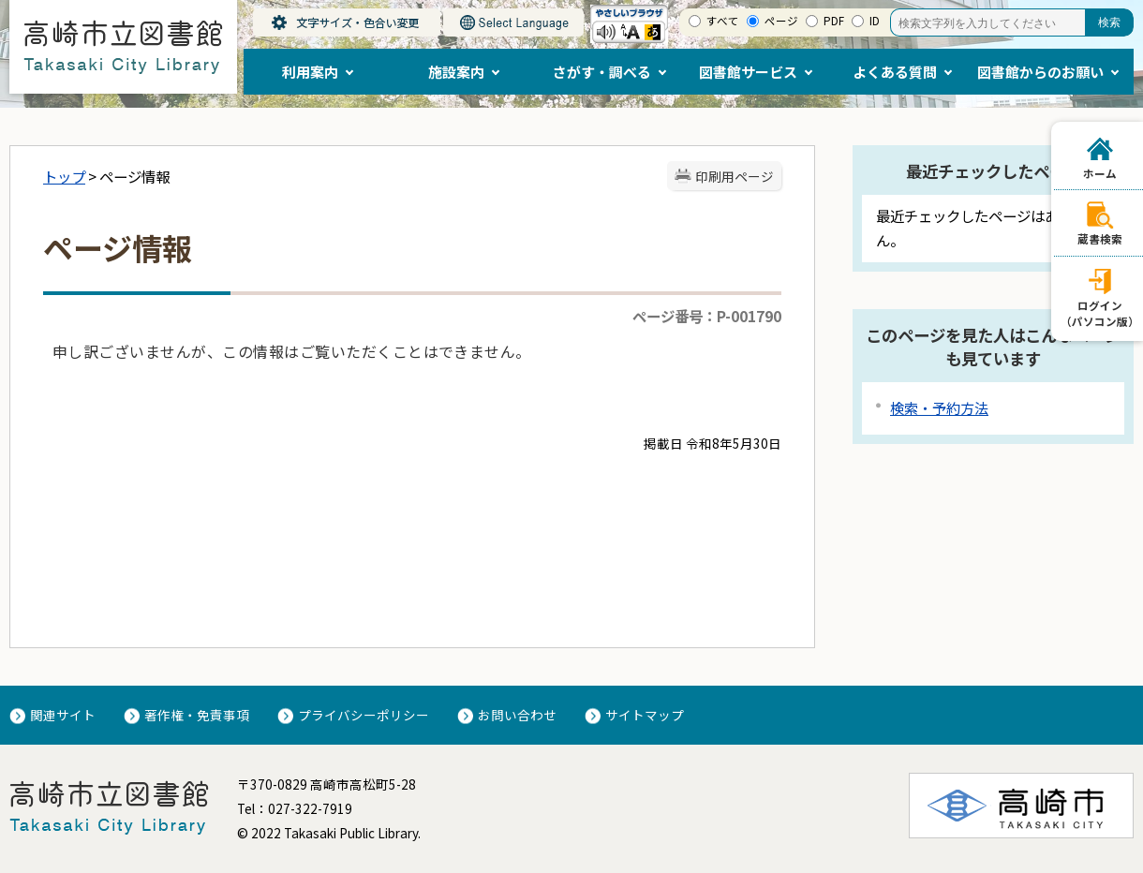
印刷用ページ (734, 176)
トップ (64, 176)
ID (874, 20)
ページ (781, 20)
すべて (722, 20)
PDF (834, 20)
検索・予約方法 (939, 408)
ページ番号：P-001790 (706, 315)
